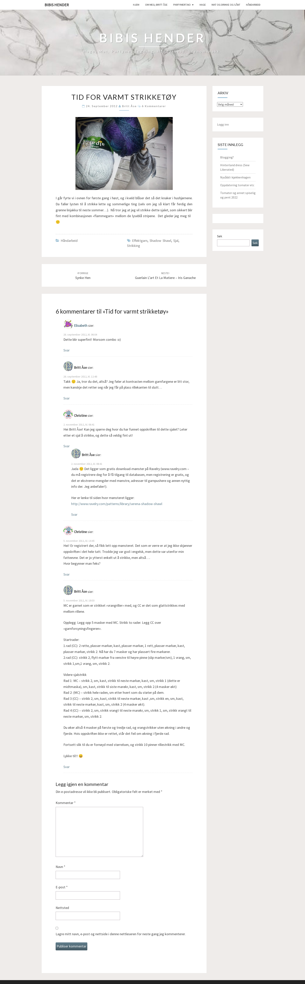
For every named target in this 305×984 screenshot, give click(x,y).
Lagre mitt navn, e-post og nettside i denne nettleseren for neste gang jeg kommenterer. (121, 934)
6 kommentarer (154, 106)
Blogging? (227, 157)
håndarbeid (253, 4)
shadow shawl (160, 240)
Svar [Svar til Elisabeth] (66, 350)
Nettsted (62, 907)
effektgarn (139, 240)
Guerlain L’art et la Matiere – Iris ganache (165, 275)
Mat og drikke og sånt (226, 4)
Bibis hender (57, 4)
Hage (203, 4)
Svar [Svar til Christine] (66, 446)
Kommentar (66, 802)
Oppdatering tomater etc (237, 185)
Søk (219, 236)
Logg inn (223, 124)
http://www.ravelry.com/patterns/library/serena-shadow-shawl (116, 504)
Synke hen (82, 275)
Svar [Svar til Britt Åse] (66, 398)
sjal (175, 240)
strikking (133, 245)
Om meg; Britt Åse (156, 4)
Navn (60, 866)
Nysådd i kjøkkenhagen (235, 177)
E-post (62, 887)
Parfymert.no (182, 4)
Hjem (136, 4)
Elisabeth (80, 325)
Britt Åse (129, 106)
